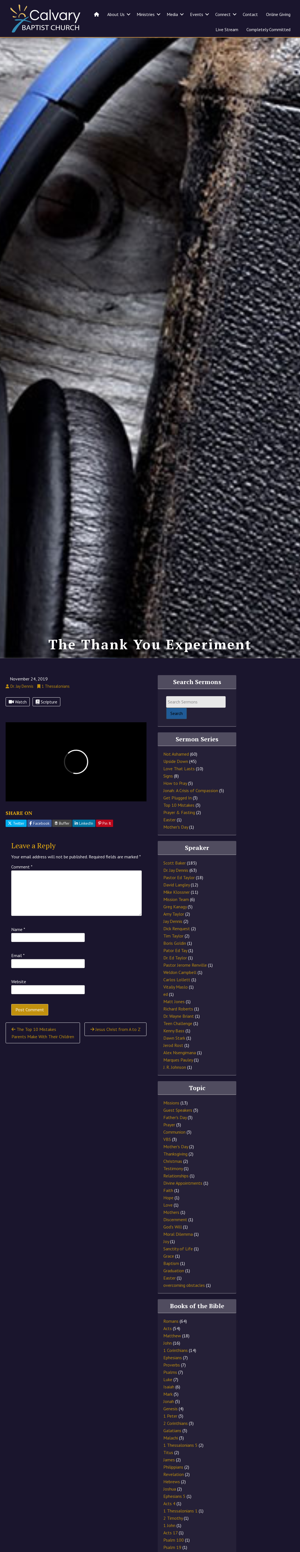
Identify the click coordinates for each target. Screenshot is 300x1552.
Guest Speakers (177, 1110)
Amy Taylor (173, 914)
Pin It (104, 823)
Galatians (172, 1430)
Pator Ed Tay (175, 950)
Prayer (169, 1124)
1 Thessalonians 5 (180, 1445)
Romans (170, 1321)
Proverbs (171, 1365)
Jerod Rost (173, 1045)
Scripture (46, 702)
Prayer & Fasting (179, 812)
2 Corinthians (175, 1423)
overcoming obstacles (184, 1285)
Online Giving (278, 14)
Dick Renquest (176, 928)
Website (18, 981)
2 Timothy (173, 1518)
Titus (168, 1452)
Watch (18, 702)
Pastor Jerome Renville (185, 965)
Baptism (171, 1263)
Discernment (175, 1219)
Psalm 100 (173, 1540)
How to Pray (175, 783)
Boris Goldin (174, 943)
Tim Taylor (173, 936)
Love (168, 1205)
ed (165, 994)
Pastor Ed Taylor (179, 877)
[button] (128, 14)
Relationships (176, 1176)
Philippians (173, 1467)
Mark (168, 1394)
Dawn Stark (174, 1038)
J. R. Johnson (174, 1067)
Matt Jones (174, 1001)
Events (196, 14)
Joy (166, 1241)
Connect (223, 14)
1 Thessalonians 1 (180, 1511)
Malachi (170, 1438)
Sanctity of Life (178, 1248)
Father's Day (175, 1117)
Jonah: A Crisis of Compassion (190, 790)
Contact (250, 14)
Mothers (171, 1212)
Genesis (170, 1408)
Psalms (170, 1372)
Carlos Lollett (176, 979)
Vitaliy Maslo (175, 987)
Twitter (16, 823)
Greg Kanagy (175, 906)
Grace (168, 1256)
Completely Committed (268, 29)
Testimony (173, 1168)
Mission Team (176, 899)
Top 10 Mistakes (178, 805)
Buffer (62, 823)
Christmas (172, 1161)
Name (18, 929)
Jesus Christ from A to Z (115, 1029)
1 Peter (170, 1416)
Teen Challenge (177, 1023)
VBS (167, 1139)
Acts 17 (170, 1532)
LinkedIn (84, 823)
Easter (169, 819)
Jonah (168, 1401)
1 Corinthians (175, 1350)
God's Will (172, 1227)
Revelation (173, 1474)
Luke (167, 1379)
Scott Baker (174, 863)
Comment (22, 867)
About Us (116, 14)
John (167, 1343)
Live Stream (227, 29)
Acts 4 (169, 1503)
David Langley (176, 885)
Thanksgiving (175, 1154)
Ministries (146, 14)
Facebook (39, 823)
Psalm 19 (172, 1547)
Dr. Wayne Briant (178, 1016)
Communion (174, 1132)
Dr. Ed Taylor (175, 957)
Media (172, 14)
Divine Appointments (182, 1183)
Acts (167, 1328)
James (169, 1459)
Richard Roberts (178, 1009)
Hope (168, 1197)
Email (18, 955)
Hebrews (171, 1481)
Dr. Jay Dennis (175, 870)
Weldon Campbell (179, 972)
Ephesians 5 (174, 1496)
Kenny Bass (173, 1030)
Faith (168, 1190)
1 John (169, 1525)
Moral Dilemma (178, 1234)
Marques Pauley (178, 1060)
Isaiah (168, 1387)
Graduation (173, 1270)
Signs (168, 776)
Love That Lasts (179, 768)
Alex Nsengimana (179, 1052)
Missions (171, 1103)
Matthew (172, 1335)
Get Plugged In (177, 798)
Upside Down (175, 761)
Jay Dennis (172, 921)
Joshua (169, 1489)
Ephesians (172, 1357)
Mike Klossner (176, 892)
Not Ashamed (176, 754)
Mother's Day (175, 827)
